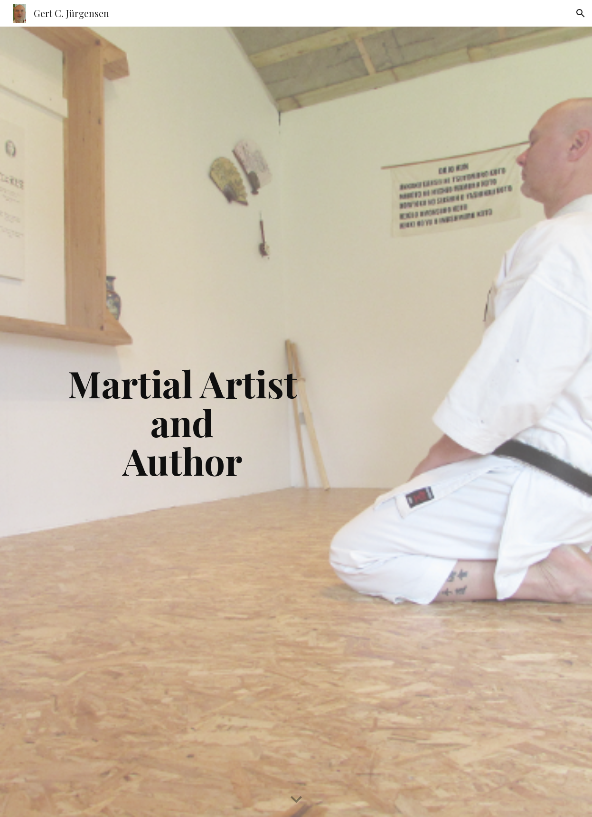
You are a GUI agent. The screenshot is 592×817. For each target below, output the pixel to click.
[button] (580, 13)
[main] (182, 422)
